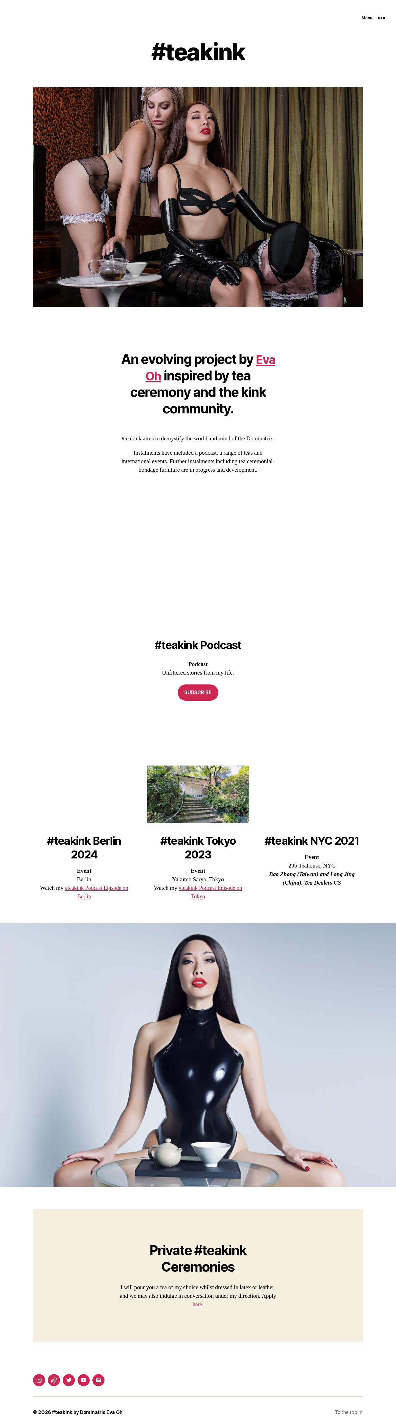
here (197, 1304)
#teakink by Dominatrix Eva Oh (88, 1412)
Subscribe (197, 692)
